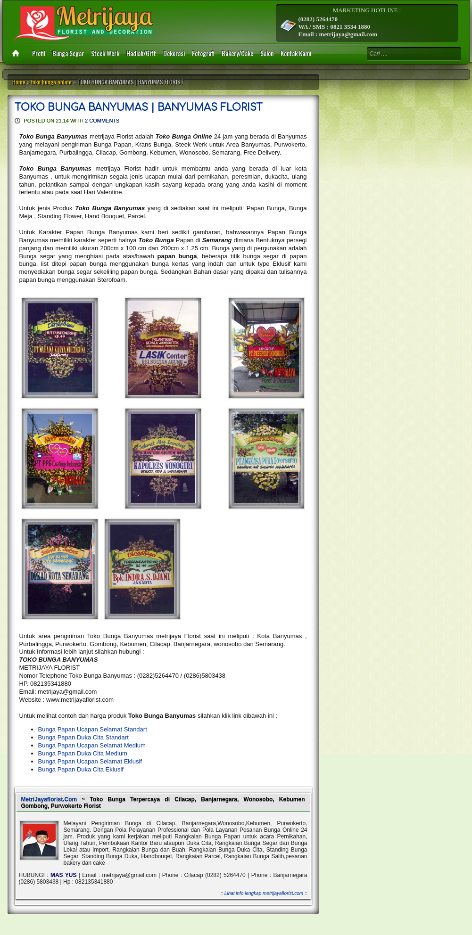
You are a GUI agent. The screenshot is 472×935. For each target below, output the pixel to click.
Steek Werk (105, 53)
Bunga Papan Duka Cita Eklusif (81, 769)
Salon (266, 53)
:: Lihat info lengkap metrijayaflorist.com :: (264, 893)
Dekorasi (174, 53)
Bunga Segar (68, 53)
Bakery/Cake (237, 53)
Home (18, 82)
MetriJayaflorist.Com (49, 799)
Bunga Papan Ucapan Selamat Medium (92, 745)
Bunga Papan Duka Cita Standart (83, 737)
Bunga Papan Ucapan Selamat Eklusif (90, 761)
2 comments (102, 120)
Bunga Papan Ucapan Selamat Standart (92, 729)
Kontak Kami (296, 53)
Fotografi (203, 53)
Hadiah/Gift (141, 53)
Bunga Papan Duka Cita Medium (82, 753)
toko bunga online (51, 82)
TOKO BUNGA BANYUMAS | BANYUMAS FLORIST (139, 107)
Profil (38, 53)
